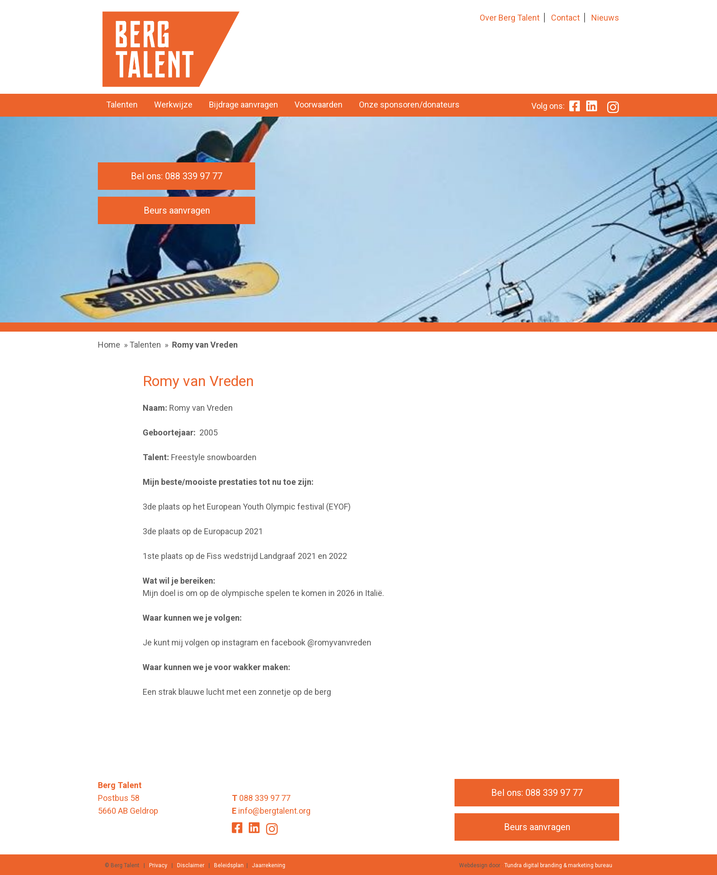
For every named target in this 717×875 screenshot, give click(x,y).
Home (109, 344)
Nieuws (605, 17)
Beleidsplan (229, 865)
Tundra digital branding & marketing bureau (558, 865)
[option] (358, 219)
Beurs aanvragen (177, 210)
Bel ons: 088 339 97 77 (176, 176)
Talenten (122, 104)
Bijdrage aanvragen (243, 104)
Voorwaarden (318, 104)
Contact (565, 17)
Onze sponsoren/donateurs (409, 104)
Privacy (158, 865)
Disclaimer (190, 865)
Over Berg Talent (510, 17)
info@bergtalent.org (274, 811)
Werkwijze (173, 104)
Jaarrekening (268, 865)
